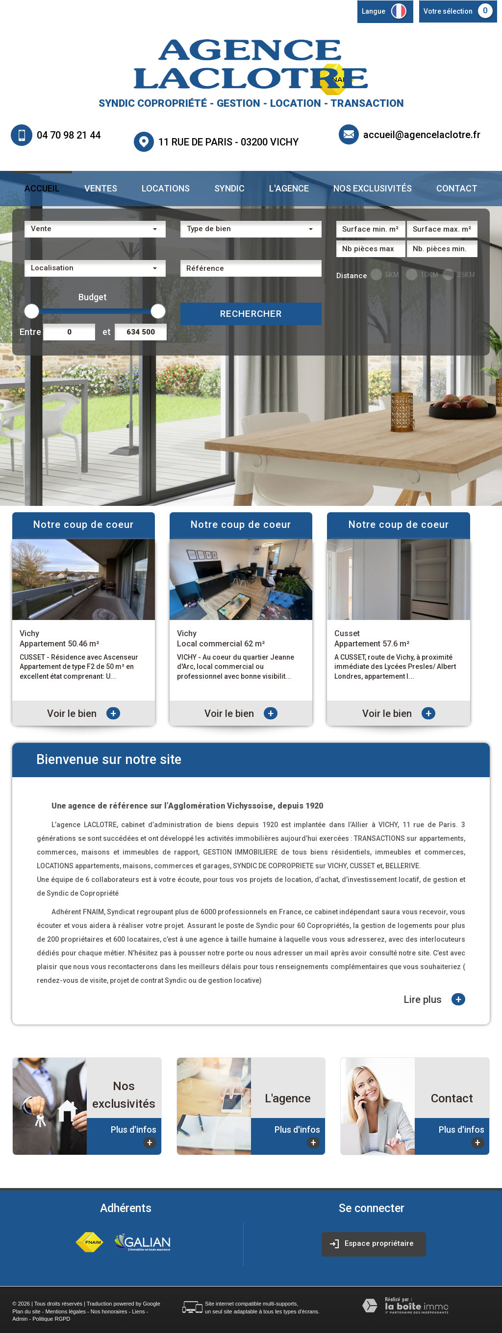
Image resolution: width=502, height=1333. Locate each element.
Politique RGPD (51, 1319)
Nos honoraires (109, 1311)
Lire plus (434, 999)
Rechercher (251, 313)
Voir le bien (83, 713)
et (106, 332)
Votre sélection (448, 11)
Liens (138, 1311)
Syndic (229, 188)
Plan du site (26, 1311)
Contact (456, 188)
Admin (19, 1319)
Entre (29, 332)
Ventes (100, 188)
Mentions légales (66, 1311)
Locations (166, 188)
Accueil (42, 188)
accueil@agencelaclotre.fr (421, 134)
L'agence (289, 188)
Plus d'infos (133, 1136)
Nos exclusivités (372, 188)
